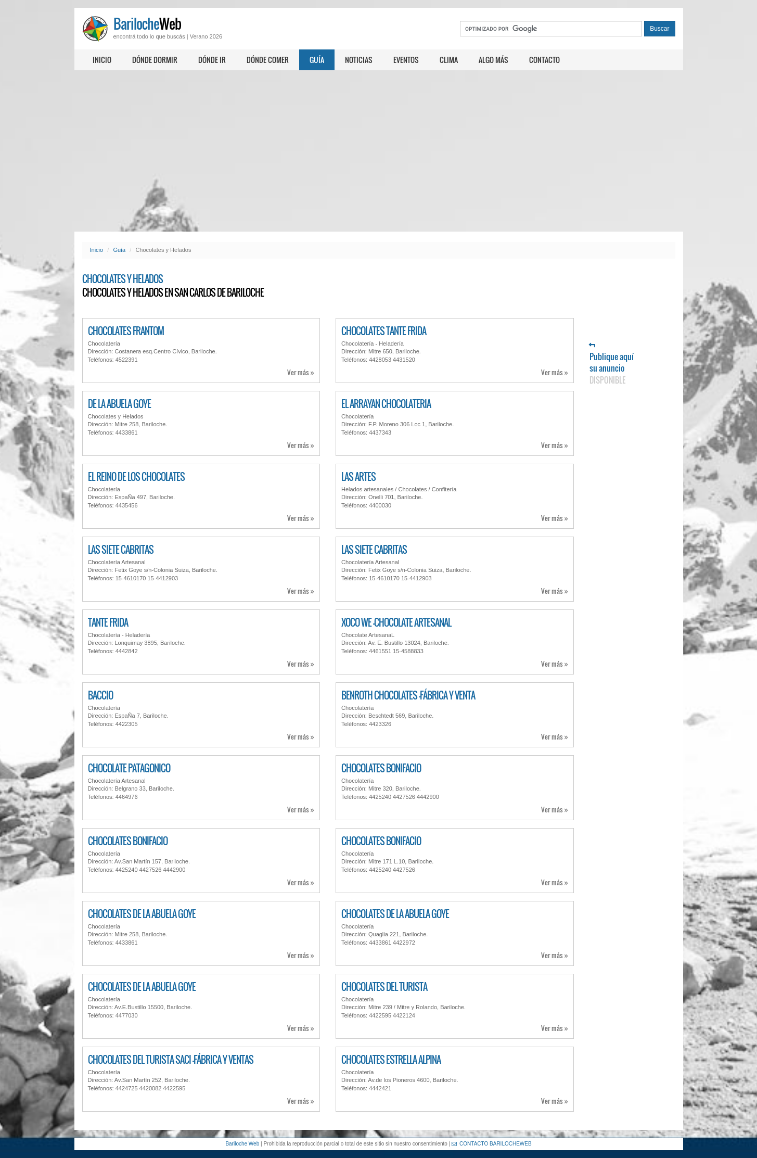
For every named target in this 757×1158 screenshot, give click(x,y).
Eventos (406, 59)
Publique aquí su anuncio (611, 364)
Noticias (359, 59)
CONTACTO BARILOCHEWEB (492, 1144)
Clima (449, 59)
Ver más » (300, 372)
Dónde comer (268, 59)
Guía (317, 59)
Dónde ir (212, 59)
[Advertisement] (379, 151)
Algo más (493, 59)
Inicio (102, 59)
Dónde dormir (154, 59)
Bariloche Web (242, 1144)
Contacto (544, 59)
